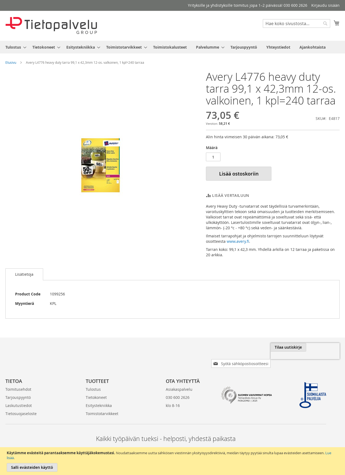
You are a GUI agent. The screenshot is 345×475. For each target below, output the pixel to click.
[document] (173, 461)
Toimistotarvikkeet (102, 397)
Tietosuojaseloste (21, 397)
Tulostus (93, 373)
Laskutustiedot (18, 389)
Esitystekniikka (99, 389)
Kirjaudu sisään (325, 5)
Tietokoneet (96, 381)
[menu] (172, 47)
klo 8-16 (173, 389)
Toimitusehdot (18, 373)
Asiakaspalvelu (179, 373)
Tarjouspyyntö (18, 381)
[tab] (24, 274)
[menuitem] (14, 47)
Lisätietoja (24, 274)
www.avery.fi (238, 241)
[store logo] (51, 25)
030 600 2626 (177, 381)
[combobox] (296, 23)
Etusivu (10, 62)
